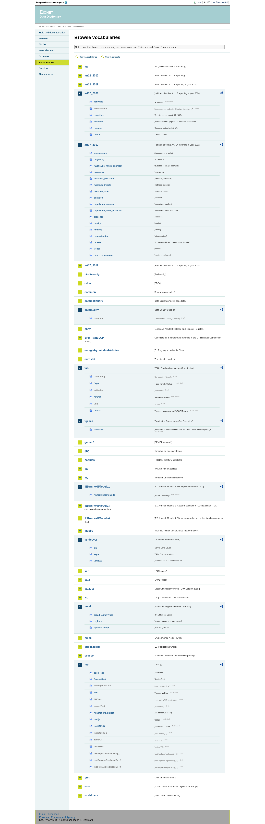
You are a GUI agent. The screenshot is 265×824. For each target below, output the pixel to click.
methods (98, 121)
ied (86, 477)
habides (90, 460)
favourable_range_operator (108, 166)
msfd (88, 606)
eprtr (88, 329)
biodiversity (92, 274)
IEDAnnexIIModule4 (97, 518)
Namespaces (46, 74)
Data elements (47, 50)
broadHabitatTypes (103, 615)
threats (97, 242)
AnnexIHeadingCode (104, 495)
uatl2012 (98, 560)
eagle (96, 554)
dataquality (92, 309)
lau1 (87, 571)
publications (92, 646)
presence (98, 217)
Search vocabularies (88, 57)
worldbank (91, 795)
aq (86, 66)
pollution (98, 198)
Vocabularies (46, 62)
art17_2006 (92, 93)
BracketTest (100, 679)
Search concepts (112, 57)
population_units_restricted (108, 210)
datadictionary (94, 300)
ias (86, 468)
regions (98, 621)
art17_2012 (92, 144)
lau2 (87, 579)
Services (43, 68)
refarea (97, 397)
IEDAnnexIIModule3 (97, 505)
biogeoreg (99, 159)
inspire (89, 530)
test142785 (99, 726)
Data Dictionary (64, 26)
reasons (98, 128)
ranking (98, 229)
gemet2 (89, 442)
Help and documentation (52, 32)
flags (96, 383)
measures (99, 172)
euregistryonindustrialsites (102, 350)
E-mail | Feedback (49, 814)
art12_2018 (92, 84)
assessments (100, 153)
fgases (89, 421)
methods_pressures (104, 178)
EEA (52, 2)
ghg (87, 451)
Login (199, 2)
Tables (42, 44)
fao (87, 368)
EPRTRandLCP (94, 337)
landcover (91, 539)
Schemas (44, 56)
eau (96, 692)
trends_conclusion (103, 255)
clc (95, 548)
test (87, 664)
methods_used (101, 191)
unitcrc (97, 410)
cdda (88, 283)
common (90, 292)
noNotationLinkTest (104, 713)
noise (88, 637)
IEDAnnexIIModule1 (97, 486)
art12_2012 (92, 75)
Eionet (52, 26)
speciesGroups (101, 627)
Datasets (44, 38)
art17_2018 (92, 265)
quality (97, 223)
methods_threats (102, 185)
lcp (86, 597)
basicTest (99, 673)
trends (97, 134)
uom (87, 777)
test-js (97, 719)
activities (98, 101)
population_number (104, 204)
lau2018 (89, 588)
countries (99, 115)
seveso (89, 655)
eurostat (90, 359)
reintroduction (101, 236)
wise (87, 786)
